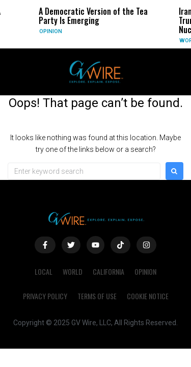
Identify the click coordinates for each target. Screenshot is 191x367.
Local (43, 271)
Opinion (50, 31)
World (73, 271)
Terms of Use (97, 296)
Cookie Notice (148, 296)
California (108, 271)
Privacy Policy (45, 296)
